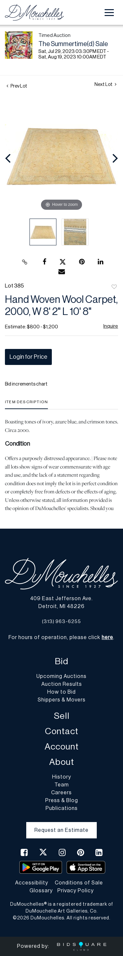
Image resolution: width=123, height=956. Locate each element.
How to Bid (61, 692)
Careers (61, 792)
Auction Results (61, 684)
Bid (61, 661)
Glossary (41, 890)
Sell (62, 716)
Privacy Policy (75, 890)
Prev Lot (17, 86)
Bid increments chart (26, 384)
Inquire (110, 326)
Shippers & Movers (62, 699)
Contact (61, 731)
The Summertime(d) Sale (73, 44)
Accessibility (31, 882)
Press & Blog (61, 800)
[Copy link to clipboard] (25, 262)
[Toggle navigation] (109, 13)
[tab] (26, 404)
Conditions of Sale (79, 882)
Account (62, 746)
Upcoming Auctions (61, 676)
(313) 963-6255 (61, 621)
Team (61, 784)
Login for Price (28, 357)
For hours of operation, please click (61, 637)
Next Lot (105, 84)
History (61, 777)
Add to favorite (114, 287)
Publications (62, 808)
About (61, 762)
